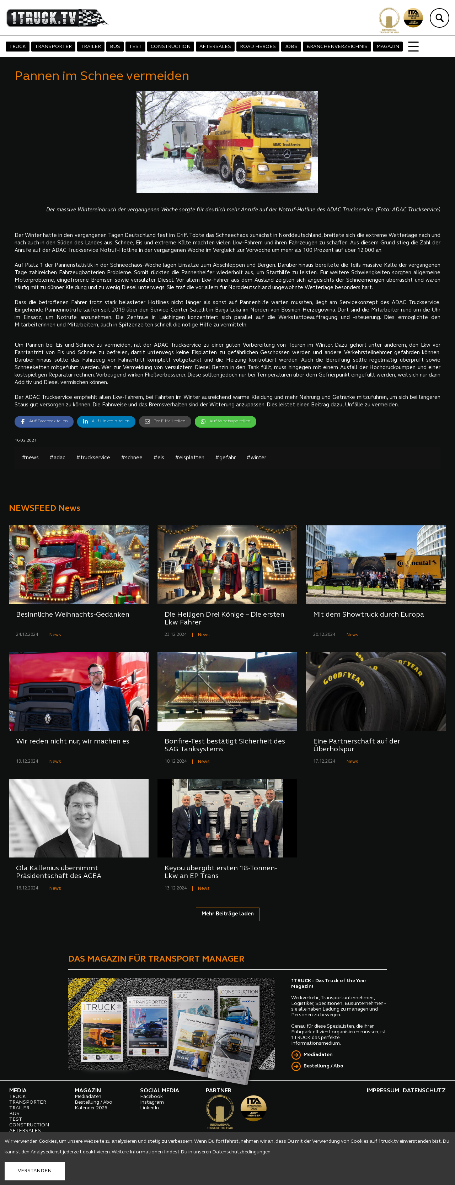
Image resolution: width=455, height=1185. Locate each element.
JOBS (291, 46)
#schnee (132, 458)
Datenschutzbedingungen (241, 1152)
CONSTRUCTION (171, 46)
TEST (135, 46)
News (55, 635)
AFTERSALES (215, 46)
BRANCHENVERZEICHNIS (337, 46)
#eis (158, 458)
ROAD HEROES (258, 46)
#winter (256, 458)
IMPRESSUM (383, 1091)
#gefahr (225, 458)
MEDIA (18, 1091)
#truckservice (93, 458)
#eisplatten (189, 458)
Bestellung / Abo (323, 1066)
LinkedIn (149, 1108)
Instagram (152, 1102)
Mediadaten (318, 1054)
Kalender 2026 (91, 1108)
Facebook (151, 1096)
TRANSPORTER (53, 46)
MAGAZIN (387, 46)
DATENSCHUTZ (424, 1091)
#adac (57, 458)
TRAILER (91, 46)
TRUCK (17, 46)
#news (30, 458)
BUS (115, 46)
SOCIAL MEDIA (159, 1091)
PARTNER (218, 1091)
